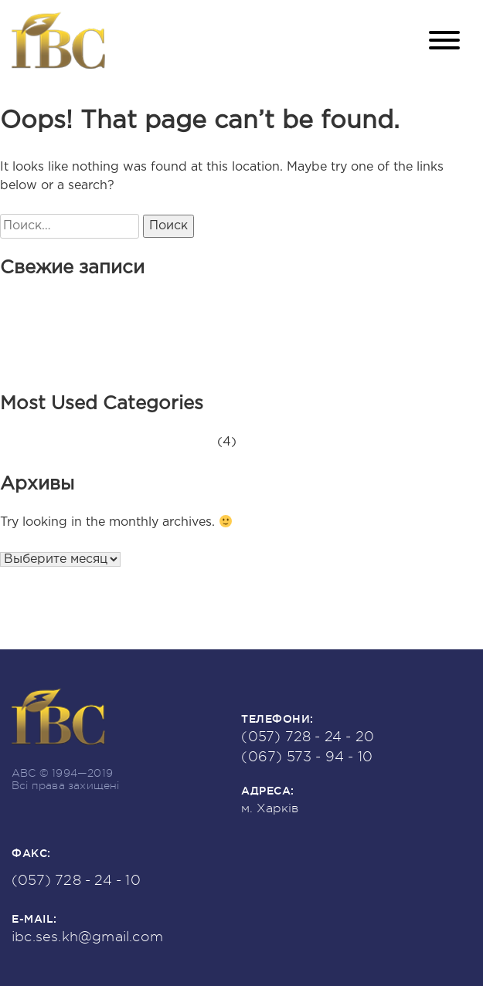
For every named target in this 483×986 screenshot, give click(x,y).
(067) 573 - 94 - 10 (306, 756)
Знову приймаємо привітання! (162, 324)
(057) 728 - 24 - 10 (76, 880)
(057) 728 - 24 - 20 (307, 736)
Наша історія (108, 362)
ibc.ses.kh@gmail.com (87, 936)
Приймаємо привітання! (142, 343)
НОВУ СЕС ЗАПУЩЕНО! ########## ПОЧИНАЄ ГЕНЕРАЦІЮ (266, 306)
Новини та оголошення (140, 442)
